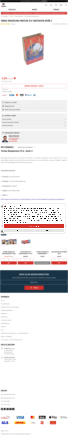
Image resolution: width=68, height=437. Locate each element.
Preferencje (49, 230)
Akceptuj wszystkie (34, 226)
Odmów (19, 230)
